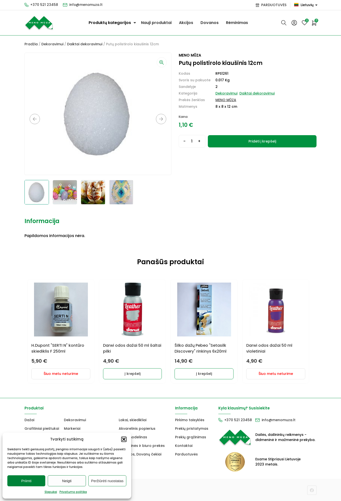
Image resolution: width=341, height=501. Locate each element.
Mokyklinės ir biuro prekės (142, 445)
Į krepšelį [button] (134, 373)
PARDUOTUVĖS (273, 4)
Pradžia (31, 44)
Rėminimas (237, 22)
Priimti (26, 481)
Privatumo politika (73, 492)
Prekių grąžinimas (190, 436)
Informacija (41, 221)
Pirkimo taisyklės (189, 419)
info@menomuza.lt (86, 4)
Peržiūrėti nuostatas (107, 481)
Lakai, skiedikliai (132, 419)
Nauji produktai (156, 22)
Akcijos (186, 22)
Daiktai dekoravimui (84, 44)
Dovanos (209, 22)
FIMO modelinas (133, 436)
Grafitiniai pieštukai (41, 428)
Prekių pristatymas (191, 428)
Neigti (66, 481)
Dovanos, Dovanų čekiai (140, 453)
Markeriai (72, 428)
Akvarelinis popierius (137, 428)
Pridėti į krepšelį (262, 141)
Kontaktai (183, 445)
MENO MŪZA (225, 99)
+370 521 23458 (44, 4)
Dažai (29, 419)
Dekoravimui (52, 44)
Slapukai (51, 492)
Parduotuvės (186, 453)
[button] (123, 439)
